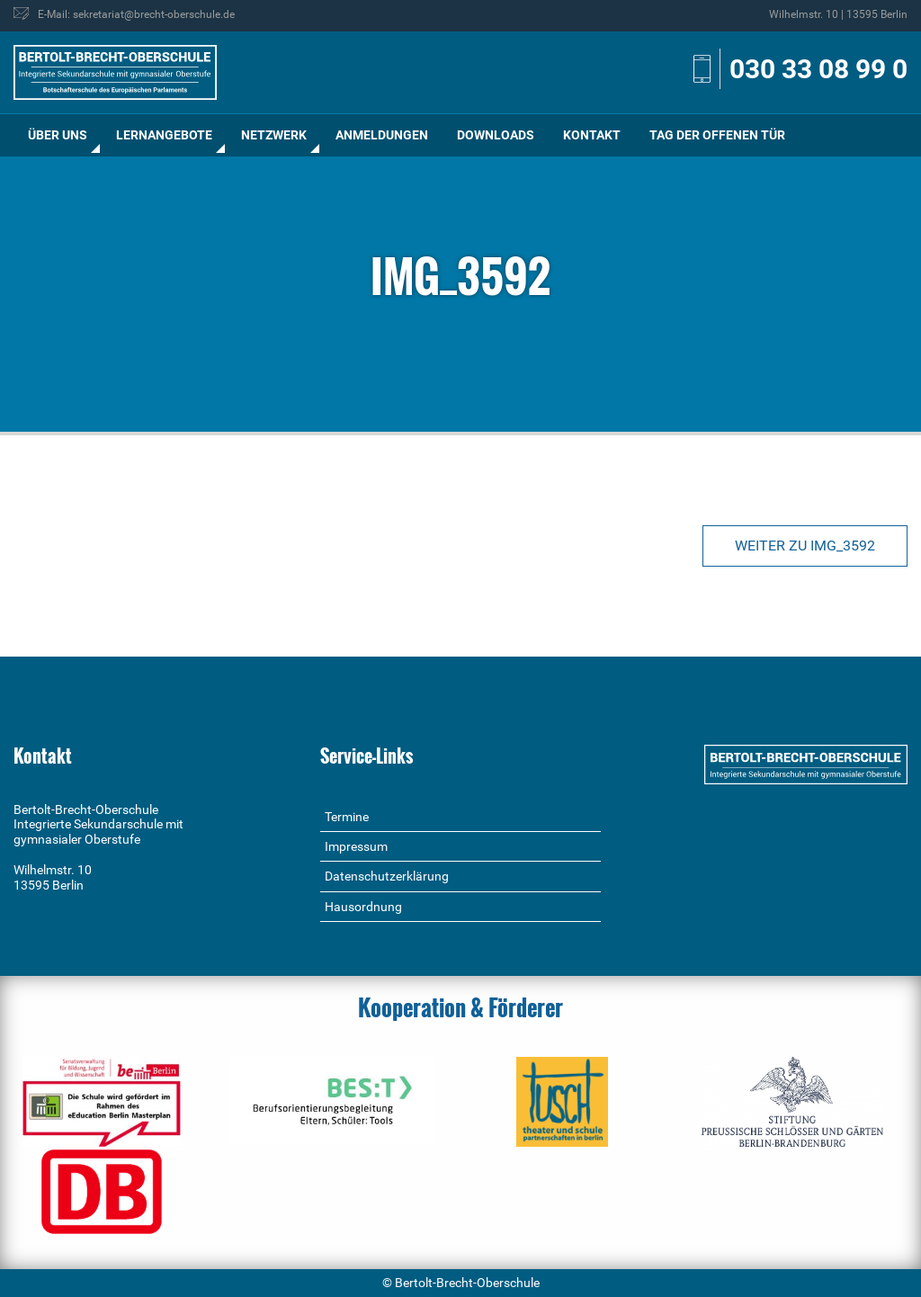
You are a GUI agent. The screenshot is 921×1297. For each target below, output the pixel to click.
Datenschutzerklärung (387, 876)
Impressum (356, 846)
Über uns (57, 135)
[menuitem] (57, 135)
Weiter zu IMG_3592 (805, 545)
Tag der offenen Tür (717, 135)
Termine (347, 817)
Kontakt (592, 135)
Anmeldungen (381, 135)
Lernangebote (164, 135)
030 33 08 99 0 (818, 69)
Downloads (495, 135)
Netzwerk (274, 135)
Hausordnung (363, 906)
